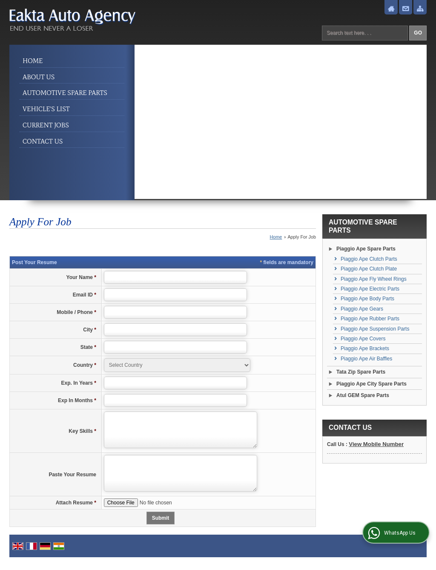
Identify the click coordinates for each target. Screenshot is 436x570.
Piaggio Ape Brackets (365, 348)
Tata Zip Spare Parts (360, 372)
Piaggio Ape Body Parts (367, 299)
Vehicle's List (46, 109)
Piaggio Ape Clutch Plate (369, 269)
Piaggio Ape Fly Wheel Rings (374, 279)
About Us (38, 77)
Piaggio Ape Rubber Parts (370, 319)
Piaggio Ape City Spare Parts (371, 384)
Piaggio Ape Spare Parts (366, 249)
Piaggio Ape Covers (363, 339)
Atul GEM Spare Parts (362, 395)
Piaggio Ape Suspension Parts (375, 329)
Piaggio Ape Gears (362, 309)
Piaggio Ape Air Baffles (366, 359)
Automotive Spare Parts (65, 93)
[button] (376, 444)
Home (33, 61)
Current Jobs (46, 125)
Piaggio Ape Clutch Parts (369, 259)
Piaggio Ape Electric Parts (370, 289)
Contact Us (43, 141)
